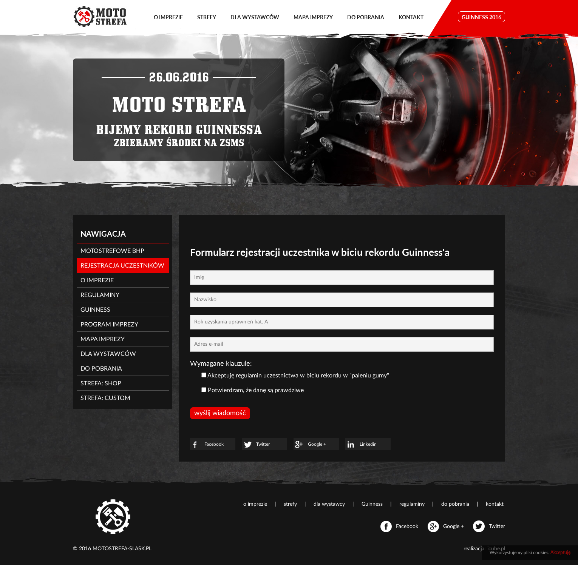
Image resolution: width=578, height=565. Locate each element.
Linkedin (361, 444)
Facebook (207, 444)
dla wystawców (254, 17)
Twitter (256, 444)
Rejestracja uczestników (122, 266)
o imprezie (168, 17)
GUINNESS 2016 (481, 17)
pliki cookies (536, 552)
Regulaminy (99, 295)
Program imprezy (109, 325)
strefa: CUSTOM (105, 398)
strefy (206, 17)
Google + (310, 444)
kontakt (411, 17)
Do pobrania (101, 369)
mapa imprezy (313, 17)
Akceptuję (560, 552)
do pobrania (365, 17)
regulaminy (412, 504)
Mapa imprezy (102, 339)
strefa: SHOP (100, 383)
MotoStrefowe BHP (112, 251)
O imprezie (97, 280)
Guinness (95, 310)
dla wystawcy (330, 504)
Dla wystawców (108, 354)
